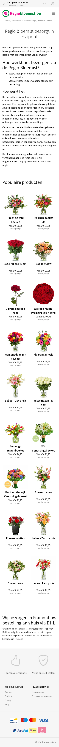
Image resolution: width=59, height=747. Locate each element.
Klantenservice (38, 692)
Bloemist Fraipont (45, 20)
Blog (7, 704)
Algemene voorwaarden (42, 696)
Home (7, 20)
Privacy (8, 700)
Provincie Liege (30, 20)
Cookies (8, 696)
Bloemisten (16, 20)
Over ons (8, 692)
